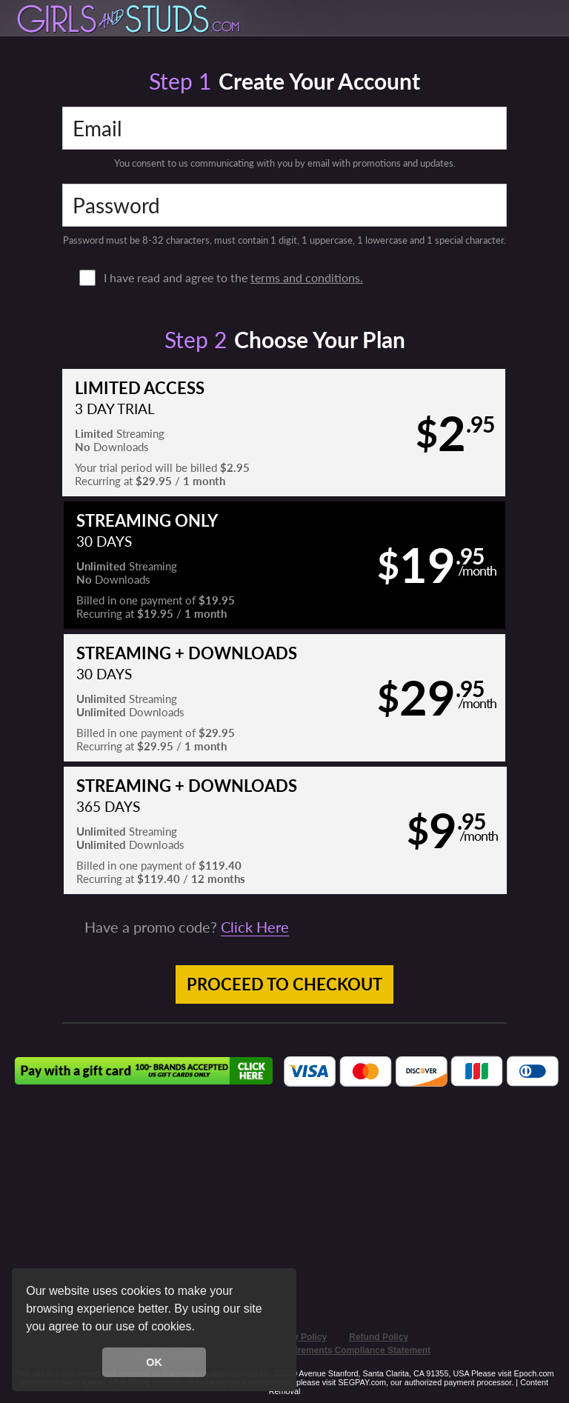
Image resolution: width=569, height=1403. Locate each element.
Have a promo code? (186, 927)
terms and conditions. (306, 277)
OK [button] (154, 1362)
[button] (200, 1328)
